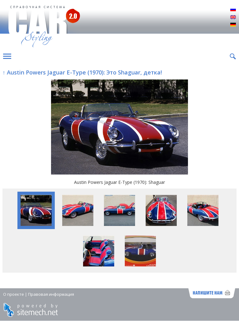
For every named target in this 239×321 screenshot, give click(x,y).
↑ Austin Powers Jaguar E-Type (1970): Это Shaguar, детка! (82, 72)
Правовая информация (51, 294)
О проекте (13, 294)
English (233, 17)
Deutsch (233, 25)
